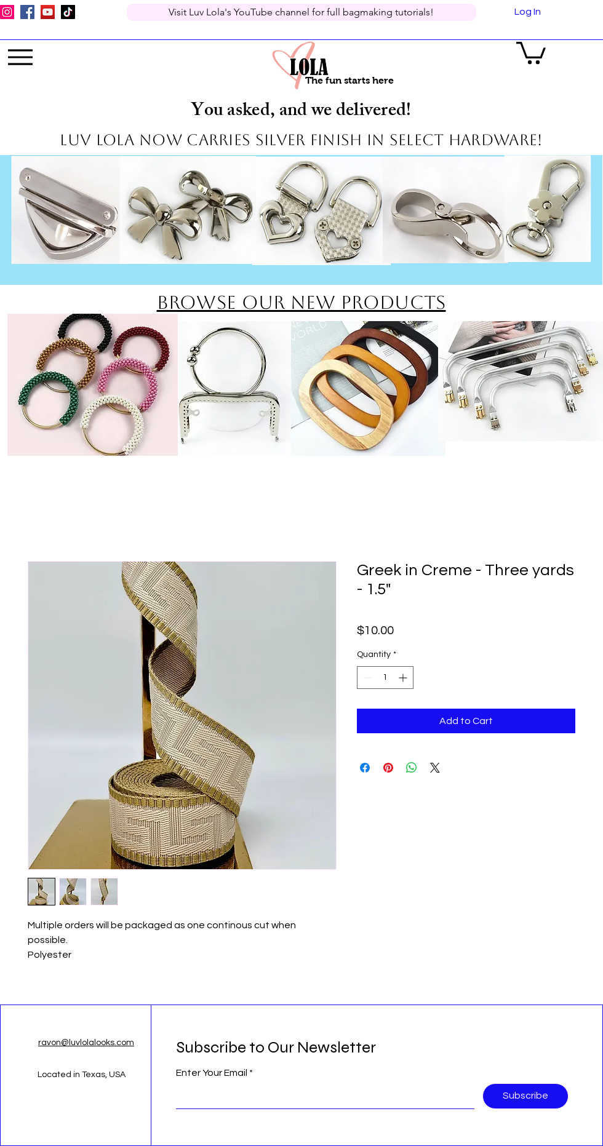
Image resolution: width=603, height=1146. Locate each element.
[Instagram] (7, 12)
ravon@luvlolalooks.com (86, 1042)
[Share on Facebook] (364, 767)
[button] (531, 51)
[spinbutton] (385, 677)
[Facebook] (27, 12)
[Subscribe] (525, 1096)
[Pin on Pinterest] (388, 767)
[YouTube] (48, 12)
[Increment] (404, 677)
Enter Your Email (211, 1073)
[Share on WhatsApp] (411, 767)
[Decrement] (366, 677)
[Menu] (20, 57)
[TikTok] (68, 12)
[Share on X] (435, 767)
